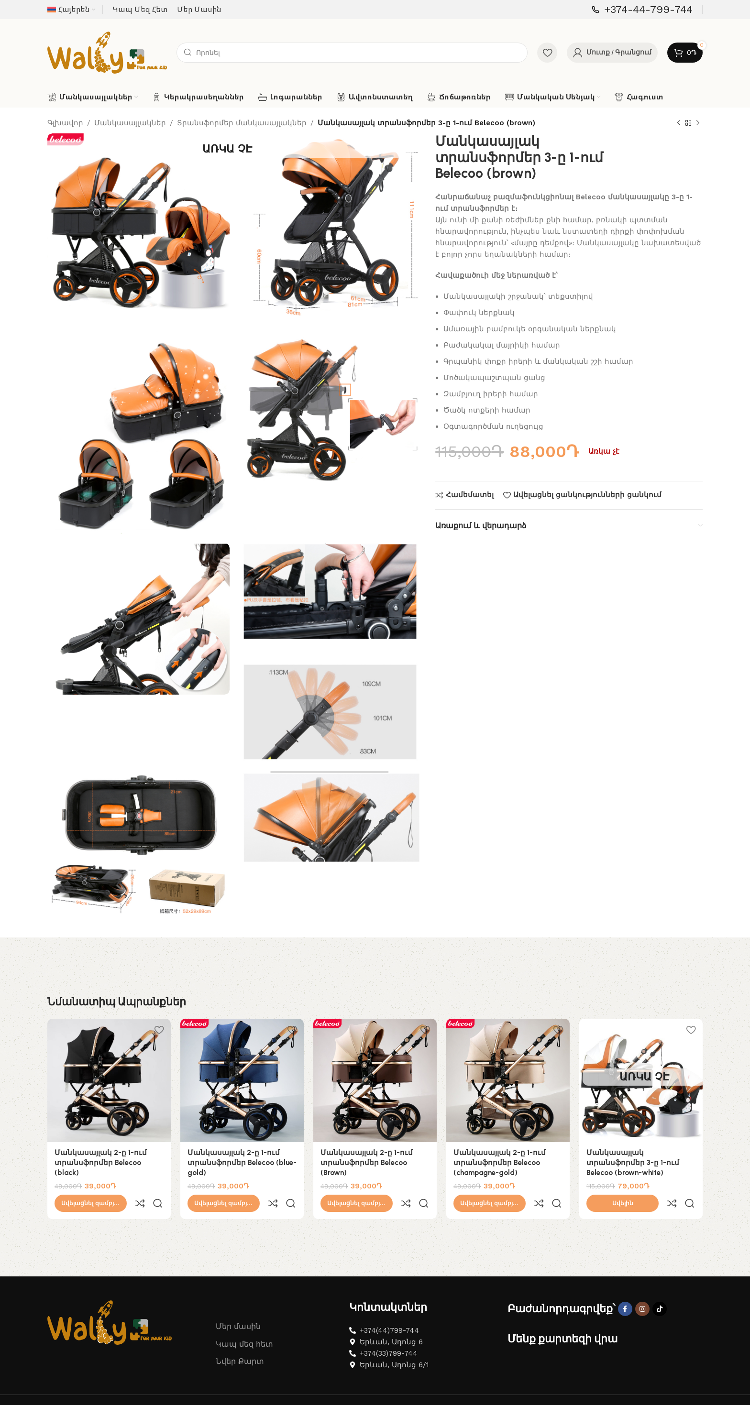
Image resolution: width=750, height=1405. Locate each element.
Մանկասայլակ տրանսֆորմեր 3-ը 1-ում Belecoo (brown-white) (632, 1162)
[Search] (352, 53)
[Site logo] (107, 52)
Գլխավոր (65, 123)
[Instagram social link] (642, 1288)
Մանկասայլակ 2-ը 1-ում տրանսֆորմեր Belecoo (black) (101, 1162)
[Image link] (109, 1300)
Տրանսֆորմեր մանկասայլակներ (242, 123)
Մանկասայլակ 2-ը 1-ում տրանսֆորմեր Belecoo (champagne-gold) (499, 1162)
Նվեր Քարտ (240, 1340)
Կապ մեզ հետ (244, 1323)
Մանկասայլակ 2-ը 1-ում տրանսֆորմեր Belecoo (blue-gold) (242, 1162)
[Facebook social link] (625, 1288)
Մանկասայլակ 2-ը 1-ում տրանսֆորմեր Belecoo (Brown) (366, 1162)
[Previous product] (679, 123)
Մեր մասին (238, 1305)
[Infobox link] (642, 10)
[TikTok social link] (659, 1288)
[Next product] (698, 123)
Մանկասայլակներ (130, 123)
